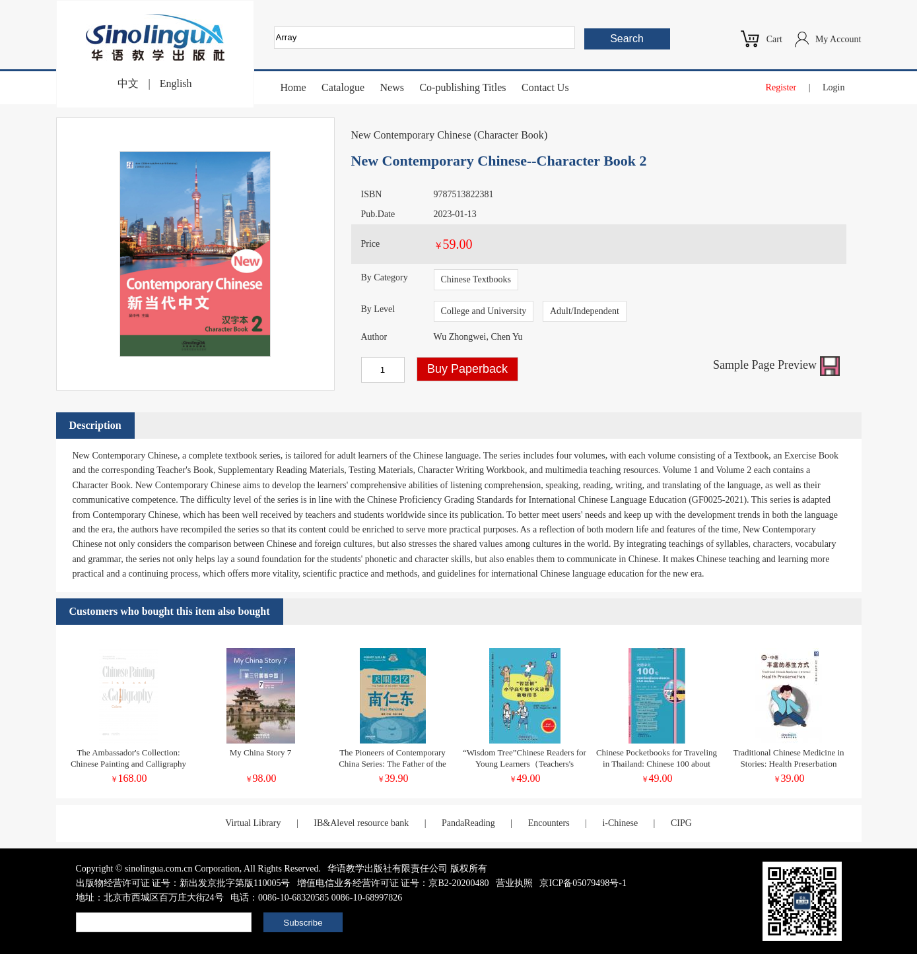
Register (781, 87)
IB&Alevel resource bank (361, 823)
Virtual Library (253, 823)
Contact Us (545, 87)
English (176, 83)
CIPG (681, 823)
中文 (128, 83)
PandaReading (468, 823)
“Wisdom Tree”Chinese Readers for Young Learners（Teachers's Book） (524, 763)
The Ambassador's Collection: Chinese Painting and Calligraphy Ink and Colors (128, 763)
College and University (484, 311)
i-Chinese (620, 823)
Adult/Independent (584, 311)
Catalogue (343, 87)
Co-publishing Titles (462, 87)
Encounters (549, 823)
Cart (774, 39)
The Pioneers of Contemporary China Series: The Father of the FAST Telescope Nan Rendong (392, 763)
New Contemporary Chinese (411, 135)
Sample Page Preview (776, 364)
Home (293, 87)
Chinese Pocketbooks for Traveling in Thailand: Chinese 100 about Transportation (656, 763)
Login (833, 87)
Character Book (510, 135)
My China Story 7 (261, 752)
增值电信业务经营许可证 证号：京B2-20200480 (393, 883)
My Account (838, 39)
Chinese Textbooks (476, 279)
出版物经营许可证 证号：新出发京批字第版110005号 (183, 883)
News (391, 87)
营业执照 (514, 883)
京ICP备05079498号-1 (582, 883)
